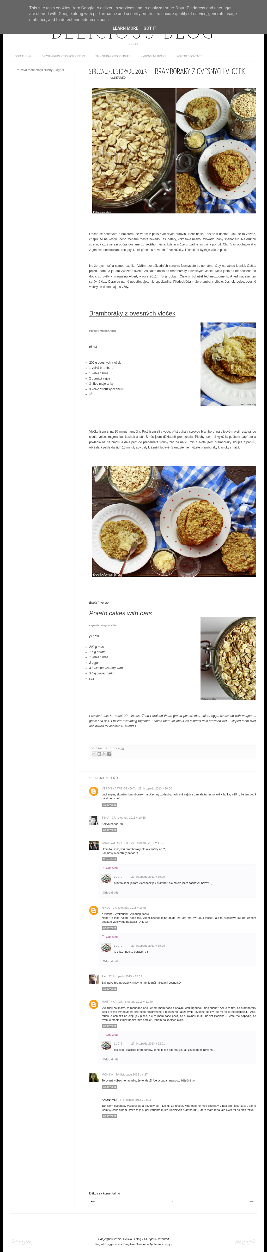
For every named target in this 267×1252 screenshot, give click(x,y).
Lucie (111, 748)
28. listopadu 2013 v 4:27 (132, 1074)
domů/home (23, 56)
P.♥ (104, 976)
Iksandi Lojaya (163, 1244)
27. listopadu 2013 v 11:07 (148, 842)
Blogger (58, 70)
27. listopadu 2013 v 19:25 (148, 876)
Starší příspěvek (251, 1201)
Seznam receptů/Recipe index (63, 56)
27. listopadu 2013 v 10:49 (128, 817)
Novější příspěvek (92, 1201)
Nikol (106, 907)
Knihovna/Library (153, 56)
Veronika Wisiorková (119, 788)
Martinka (109, 1001)
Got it (149, 28)
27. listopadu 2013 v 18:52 (125, 976)
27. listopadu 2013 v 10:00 (155, 788)
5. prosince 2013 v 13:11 (135, 1099)
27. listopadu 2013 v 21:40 (136, 1001)
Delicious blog (133, 34)
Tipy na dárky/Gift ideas (112, 56)
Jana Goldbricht (115, 842)
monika (107, 1074)
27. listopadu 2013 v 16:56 (130, 907)
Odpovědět (109, 804)
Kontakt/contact (189, 56)
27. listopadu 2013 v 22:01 (148, 1043)
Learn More (125, 28)
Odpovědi (112, 867)
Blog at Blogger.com (107, 1244)
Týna (105, 817)
